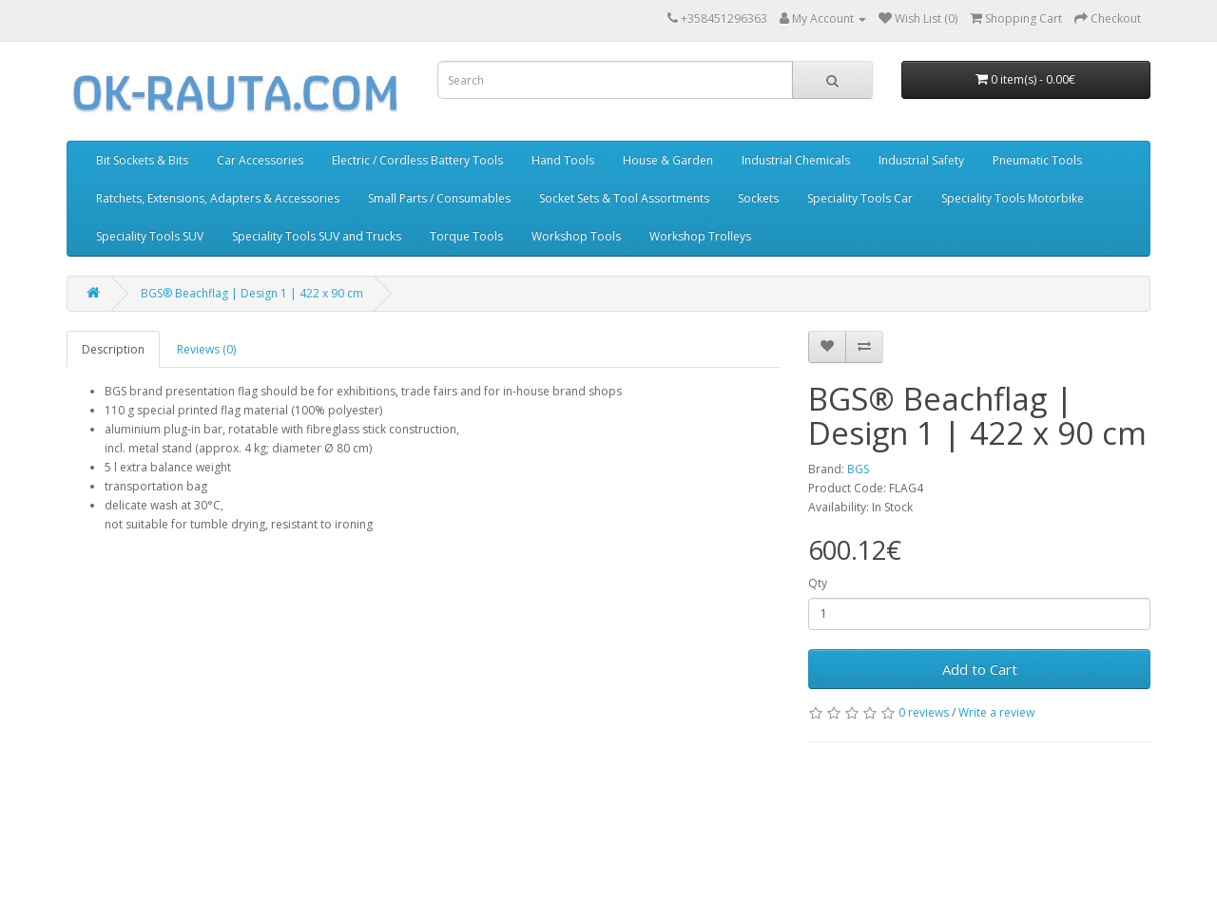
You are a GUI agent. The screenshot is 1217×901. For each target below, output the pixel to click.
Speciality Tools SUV (149, 236)
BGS (858, 469)
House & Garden (668, 160)
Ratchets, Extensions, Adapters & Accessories (217, 198)
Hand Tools (562, 160)
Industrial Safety (921, 160)
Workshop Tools (576, 236)
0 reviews (923, 712)
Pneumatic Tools (1037, 160)
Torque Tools (466, 236)
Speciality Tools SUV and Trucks (316, 236)
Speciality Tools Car (860, 198)
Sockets (758, 198)
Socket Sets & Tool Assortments (624, 198)
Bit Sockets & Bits (142, 160)
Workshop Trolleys (700, 236)
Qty (817, 583)
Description (113, 349)
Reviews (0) (206, 349)
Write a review (996, 712)
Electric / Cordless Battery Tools (417, 160)
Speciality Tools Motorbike (1012, 198)
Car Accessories (260, 160)
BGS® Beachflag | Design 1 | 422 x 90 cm (252, 293)
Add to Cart (979, 669)
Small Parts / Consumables (439, 198)
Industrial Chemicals (796, 160)
